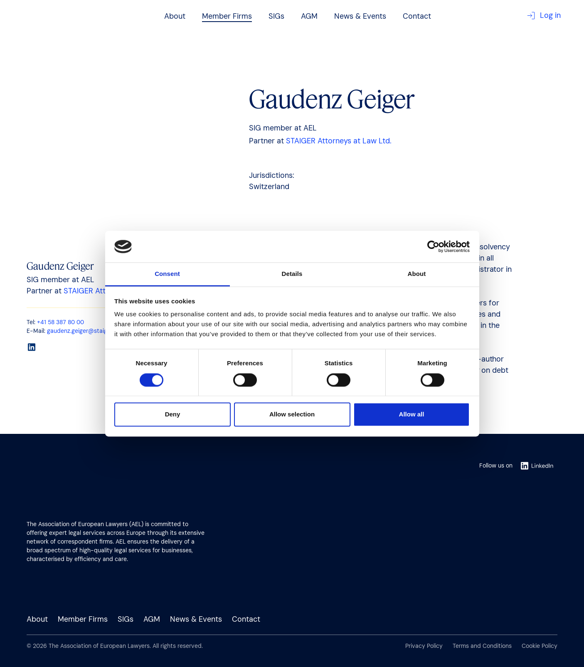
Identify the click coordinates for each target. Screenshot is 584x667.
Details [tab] (292, 274)
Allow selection (292, 414)
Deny (172, 414)
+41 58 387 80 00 (60, 322)
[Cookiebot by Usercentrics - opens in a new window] (433, 246)
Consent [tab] (167, 274)
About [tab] (417, 274)
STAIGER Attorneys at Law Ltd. (339, 141)
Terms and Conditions (482, 646)
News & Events (360, 16)
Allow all (411, 414)
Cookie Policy (539, 646)
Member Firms (227, 16)
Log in (544, 15)
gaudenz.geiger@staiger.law (85, 331)
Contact (417, 16)
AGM (309, 16)
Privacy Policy (424, 646)
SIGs (276, 16)
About (174, 16)
